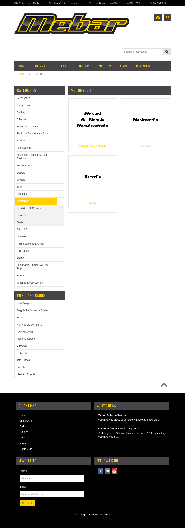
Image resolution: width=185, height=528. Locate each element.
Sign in (52, 3)
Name (23, 470)
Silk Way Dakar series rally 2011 (118, 428)
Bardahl (21, 367)
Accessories (23, 98)
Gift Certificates (22, 3)
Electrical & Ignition (27, 126)
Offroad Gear (24, 229)
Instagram (107, 471)
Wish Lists (133, 3)
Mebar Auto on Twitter (112, 415)
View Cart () (158, 3)
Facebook (100, 471)
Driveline (22, 119)
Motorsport (23, 201)
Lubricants (22, 193)
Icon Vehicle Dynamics (29, 324)
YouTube (114, 471)
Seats (20, 222)
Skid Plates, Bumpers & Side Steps (33, 266)
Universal (22, 345)
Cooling (21, 112)
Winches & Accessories (30, 282)
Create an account (68, 3)
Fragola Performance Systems (34, 310)
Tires (19, 187)
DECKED (22, 353)
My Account (39, 3)
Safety (20, 257)
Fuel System (24, 147)
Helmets (21, 215)
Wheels (21, 179)
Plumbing (22, 236)
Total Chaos (23, 360)
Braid (20, 317)
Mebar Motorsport (27, 338)
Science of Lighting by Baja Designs (32, 156)
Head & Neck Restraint (29, 208)
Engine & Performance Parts (32, 133)
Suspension (23, 165)
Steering (21, 275)
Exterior (21, 140)
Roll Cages (23, 250)
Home (22, 74)
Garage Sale (24, 105)
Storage (21, 172)
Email (23, 486)
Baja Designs (24, 303)
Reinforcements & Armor (30, 243)
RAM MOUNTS (25, 331)
